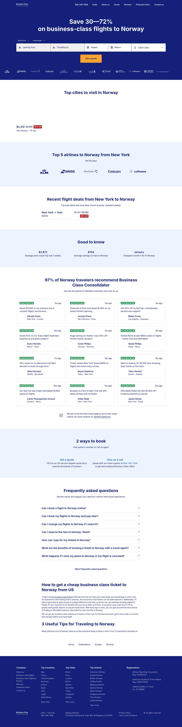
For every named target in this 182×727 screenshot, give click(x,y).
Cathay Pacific (96, 681)
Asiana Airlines (96, 675)
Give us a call (115, 459)
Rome (68, 672)
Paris (68, 675)
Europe (98, 644)
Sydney (69, 697)
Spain (43, 688)
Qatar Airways (96, 691)
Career (117, 5)
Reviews (127, 5)
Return (118, 47)
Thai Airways (95, 697)
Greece (44, 685)
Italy (42, 672)
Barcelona (70, 688)
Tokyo (68, 691)
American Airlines (97, 672)
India (43, 691)
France (44, 675)
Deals (94, 5)
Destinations (84, 644)
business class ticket (63, 597)
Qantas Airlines (96, 688)
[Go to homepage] (22, 5)
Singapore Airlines (97, 694)
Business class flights (25, 675)
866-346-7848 (130, 463)
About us (105, 5)
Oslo (18, 131)
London (69, 678)
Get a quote (91, 58)
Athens (68, 685)
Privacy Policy (125, 713)
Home (71, 644)
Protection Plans (143, 5)
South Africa (46, 697)
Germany (44, 681)
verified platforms (102, 417)
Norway (24, 131)
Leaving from (29, 47)
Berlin (68, 681)
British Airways (96, 678)
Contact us (159, 5)
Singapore (70, 694)
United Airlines (96, 701)
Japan (43, 694)
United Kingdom (47, 678)
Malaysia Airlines (97, 685)
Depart (94, 47)
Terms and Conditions (128, 715)
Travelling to (62, 47)
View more (45, 702)
